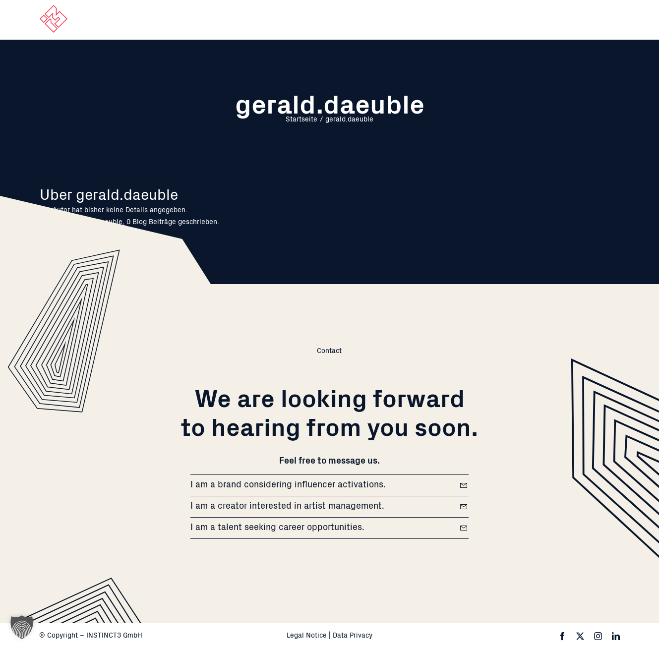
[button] (22, 627)
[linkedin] (616, 636)
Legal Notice (307, 636)
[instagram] (598, 636)
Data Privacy (352, 636)
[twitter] (580, 636)
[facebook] (562, 636)
